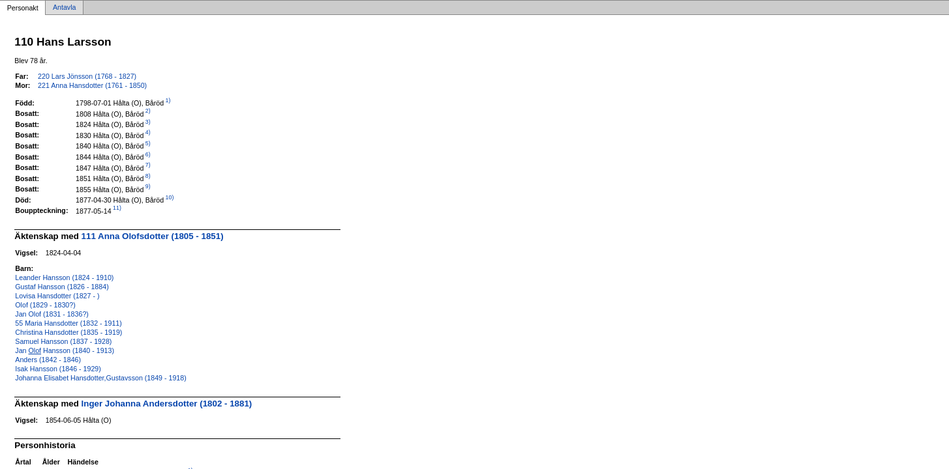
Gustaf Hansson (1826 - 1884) (61, 287)
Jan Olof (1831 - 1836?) (52, 314)
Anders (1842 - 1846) (48, 359)
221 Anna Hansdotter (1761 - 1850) (92, 85)
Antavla (64, 8)
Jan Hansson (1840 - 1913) (64, 350)
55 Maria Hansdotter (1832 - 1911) (68, 323)
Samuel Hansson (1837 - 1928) (63, 341)
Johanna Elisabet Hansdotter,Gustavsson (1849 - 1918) (100, 378)
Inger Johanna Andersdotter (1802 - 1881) (167, 403)
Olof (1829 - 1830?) (45, 305)
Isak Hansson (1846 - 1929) (58, 369)
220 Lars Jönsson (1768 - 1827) (87, 76)
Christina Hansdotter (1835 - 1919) (68, 332)
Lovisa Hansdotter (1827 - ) (57, 296)
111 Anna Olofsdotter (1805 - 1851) (153, 236)
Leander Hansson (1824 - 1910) (64, 277)
